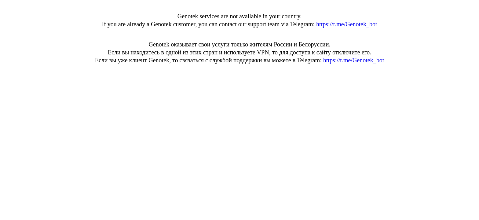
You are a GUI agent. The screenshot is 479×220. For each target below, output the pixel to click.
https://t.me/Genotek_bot (346, 24)
